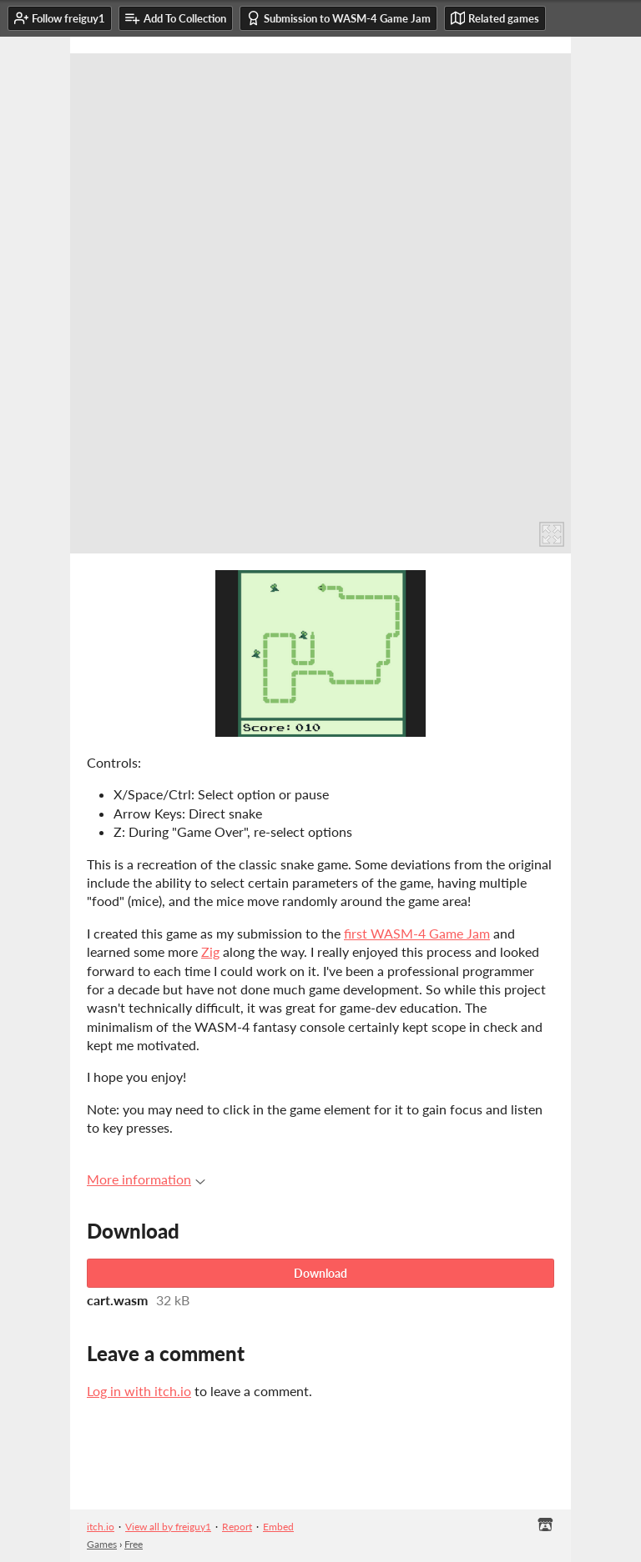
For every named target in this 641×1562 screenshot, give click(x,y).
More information (146, 1179)
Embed (278, 1526)
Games (102, 1544)
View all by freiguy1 (168, 1526)
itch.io (100, 1526)
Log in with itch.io (139, 1391)
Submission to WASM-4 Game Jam (338, 18)
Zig (210, 951)
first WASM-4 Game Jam (417, 933)
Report (237, 1526)
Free (133, 1544)
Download (320, 1273)
